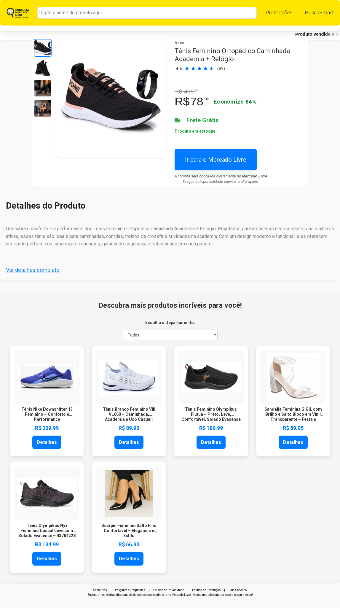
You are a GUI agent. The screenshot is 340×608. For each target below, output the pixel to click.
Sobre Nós (100, 590)
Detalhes (47, 442)
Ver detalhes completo (32, 270)
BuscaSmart (319, 12)
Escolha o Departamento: (170, 322)
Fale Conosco (238, 590)
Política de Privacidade (168, 590)
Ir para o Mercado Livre (215, 159)
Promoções (279, 12)
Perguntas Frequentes (130, 590)
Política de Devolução (206, 590)
